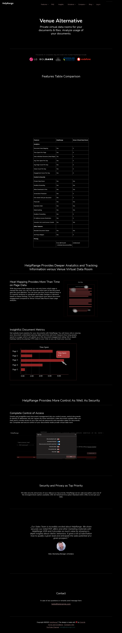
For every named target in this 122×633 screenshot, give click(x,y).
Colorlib (82, 622)
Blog (95, 4)
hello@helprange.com (61, 604)
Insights (66, 4)
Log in (103, 4)
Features (49, 4)
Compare (87, 4)
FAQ (57, 4)
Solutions (76, 4)
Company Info (69, 625)
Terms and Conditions (55, 625)
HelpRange (53, 622)
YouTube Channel (52, 627)
